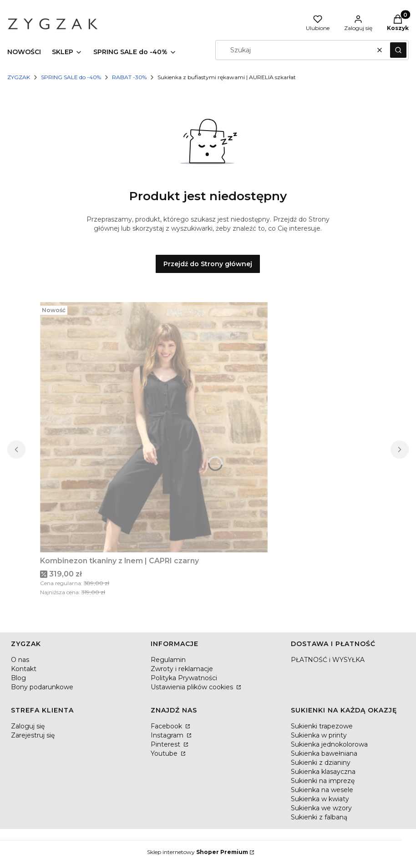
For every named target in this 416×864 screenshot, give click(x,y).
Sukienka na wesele (322, 790)
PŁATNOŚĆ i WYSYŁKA (328, 660)
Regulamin (168, 660)
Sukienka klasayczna (323, 772)
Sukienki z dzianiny (320, 762)
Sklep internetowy (197, 852)
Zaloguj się (28, 726)
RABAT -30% (129, 77)
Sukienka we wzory (321, 808)
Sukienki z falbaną (319, 817)
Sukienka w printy (319, 735)
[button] (398, 50)
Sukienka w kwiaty (320, 799)
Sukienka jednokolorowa (329, 744)
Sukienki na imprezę (323, 781)
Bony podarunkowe (42, 687)
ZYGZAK (18, 77)
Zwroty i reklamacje (182, 669)
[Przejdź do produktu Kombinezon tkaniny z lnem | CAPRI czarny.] (154, 427)
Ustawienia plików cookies (193, 687)
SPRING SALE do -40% (71, 77)
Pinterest (166, 744)
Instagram (168, 735)
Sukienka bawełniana (324, 753)
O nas (20, 660)
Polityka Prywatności (184, 678)
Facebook (167, 726)
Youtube (165, 753)
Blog (18, 678)
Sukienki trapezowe (322, 726)
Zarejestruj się (33, 735)
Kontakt (23, 669)
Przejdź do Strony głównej (207, 264)
